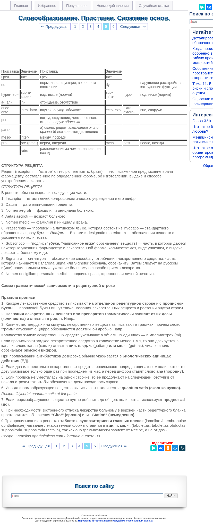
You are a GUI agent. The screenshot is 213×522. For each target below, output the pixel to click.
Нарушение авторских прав (94, 520)
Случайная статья (154, 6)
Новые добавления (113, 6)
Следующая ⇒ (133, 26)
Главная (21, 6)
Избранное (47, 6)
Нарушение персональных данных (133, 520)
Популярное (76, 6)
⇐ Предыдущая (55, 26)
